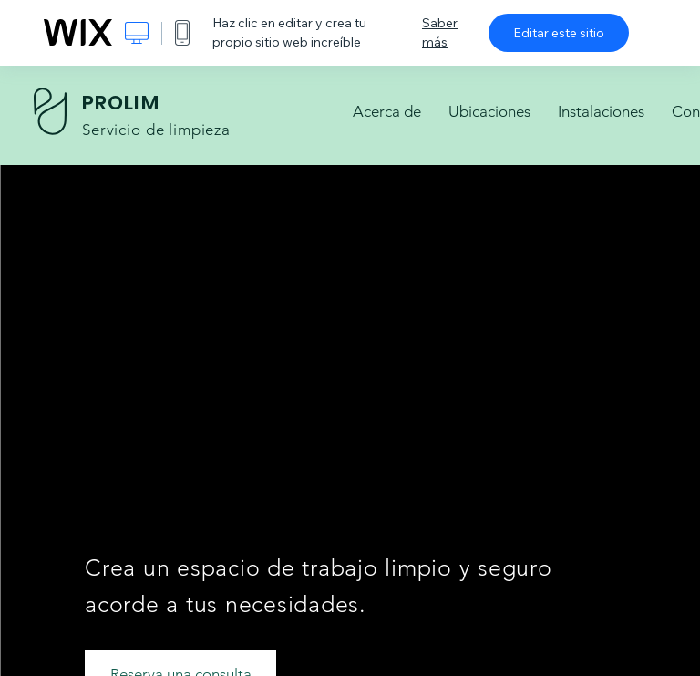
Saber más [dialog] (440, 32)
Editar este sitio (558, 33)
